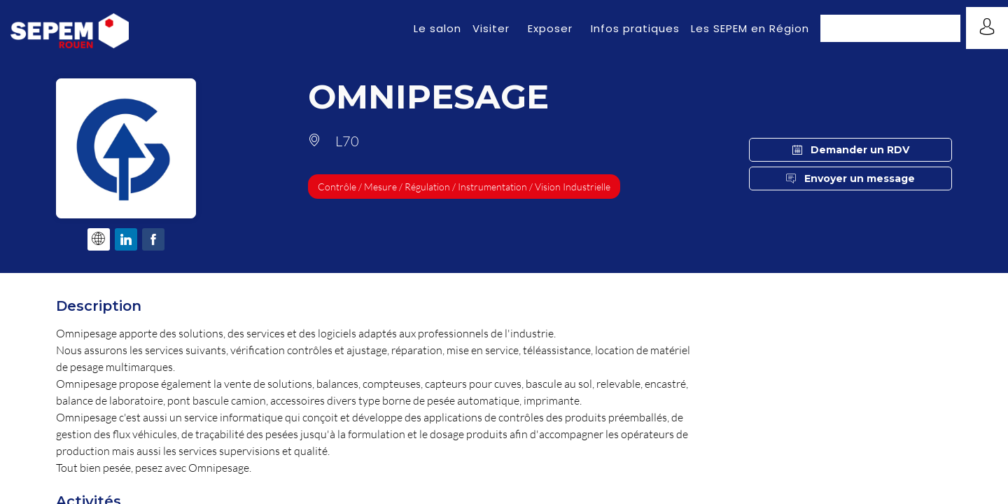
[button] (890, 28)
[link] (437, 28)
